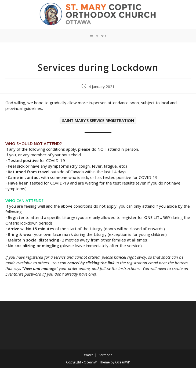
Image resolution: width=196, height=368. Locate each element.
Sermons (105, 355)
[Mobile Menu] (98, 35)
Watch (88, 355)
